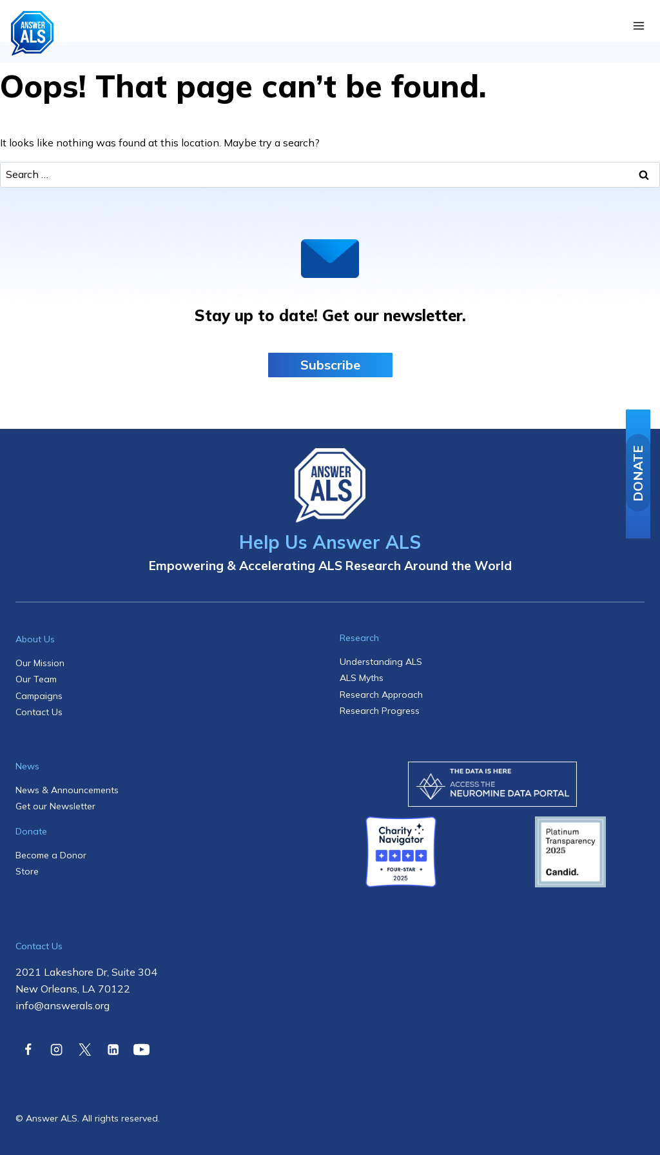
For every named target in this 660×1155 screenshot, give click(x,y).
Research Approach (381, 694)
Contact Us (39, 712)
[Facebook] (27, 1049)
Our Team (36, 679)
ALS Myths (361, 678)
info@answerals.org (62, 1005)
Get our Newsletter (55, 806)
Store (27, 871)
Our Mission (39, 663)
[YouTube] (142, 1049)
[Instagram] (56, 1049)
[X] (84, 1049)
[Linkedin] (113, 1049)
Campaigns (39, 696)
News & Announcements (67, 790)
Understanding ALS (381, 661)
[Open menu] (638, 26)
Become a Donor (50, 855)
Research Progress (380, 710)
